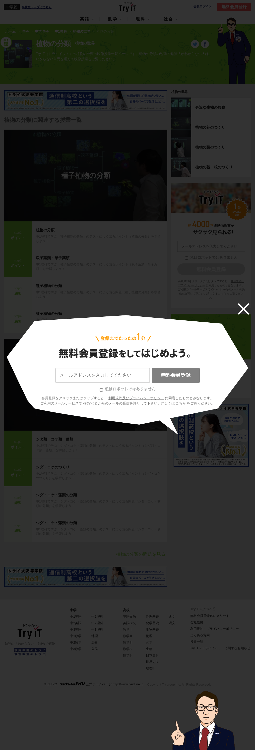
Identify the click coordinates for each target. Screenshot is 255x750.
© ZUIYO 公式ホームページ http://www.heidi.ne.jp (93, 684)
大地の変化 (184, 391)
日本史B (152, 655)
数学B (127, 655)
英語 (85, 19)
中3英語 (75, 629)
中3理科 (97, 629)
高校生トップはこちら (37, 7)
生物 (149, 649)
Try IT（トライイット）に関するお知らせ (220, 648)
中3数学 (75, 649)
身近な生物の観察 (210, 107)
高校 (126, 610)
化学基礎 (152, 623)
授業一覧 (196, 642)
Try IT (127, 7)
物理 (149, 636)
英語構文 (129, 623)
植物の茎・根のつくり (214, 167)
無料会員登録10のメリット (209, 616)
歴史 (94, 642)
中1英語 (75, 616)
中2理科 (97, 623)
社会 (169, 19)
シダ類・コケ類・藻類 (54, 439)
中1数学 (75, 636)
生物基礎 (152, 629)
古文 (172, 616)
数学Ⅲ (128, 642)
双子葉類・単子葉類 (52, 258)
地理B (150, 668)
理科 (141, 19)
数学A (127, 649)
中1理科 (211, 350)
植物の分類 (45, 230)
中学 (73, 610)
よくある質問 (200, 635)
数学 (113, 19)
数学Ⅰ (128, 629)
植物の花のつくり (210, 127)
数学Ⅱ (128, 636)
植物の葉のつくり (210, 147)
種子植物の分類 (85, 175)
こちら (222, 293)
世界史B (152, 662)
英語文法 (129, 616)
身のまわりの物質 (190, 366)
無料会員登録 (234, 6)
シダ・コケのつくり (52, 467)
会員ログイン (202, 6)
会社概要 (196, 622)
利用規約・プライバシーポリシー (214, 629)
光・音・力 (184, 378)
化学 (149, 642)
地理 (94, 636)
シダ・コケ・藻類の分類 (86, 385)
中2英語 (75, 623)
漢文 (172, 623)
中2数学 (75, 642)
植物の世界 (179, 92)
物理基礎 (152, 616)
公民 (94, 649)
